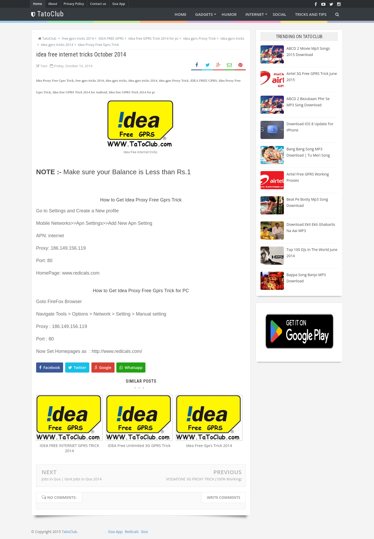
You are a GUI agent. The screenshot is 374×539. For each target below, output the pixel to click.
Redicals (132, 531)
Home (37, 4)
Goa (144, 531)
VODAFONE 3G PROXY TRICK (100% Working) (204, 479)
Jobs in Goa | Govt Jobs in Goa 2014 (72, 479)
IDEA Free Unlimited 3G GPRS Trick (139, 445)
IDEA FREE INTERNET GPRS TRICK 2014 (69, 448)
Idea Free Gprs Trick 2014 (209, 445)
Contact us (98, 4)
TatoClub (69, 531)
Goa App (118, 4)
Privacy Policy (74, 4)
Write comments (223, 497)
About (52, 4)
